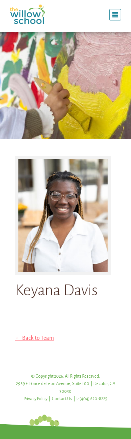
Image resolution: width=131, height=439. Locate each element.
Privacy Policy (35, 398)
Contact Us (62, 398)
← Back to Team (34, 338)
